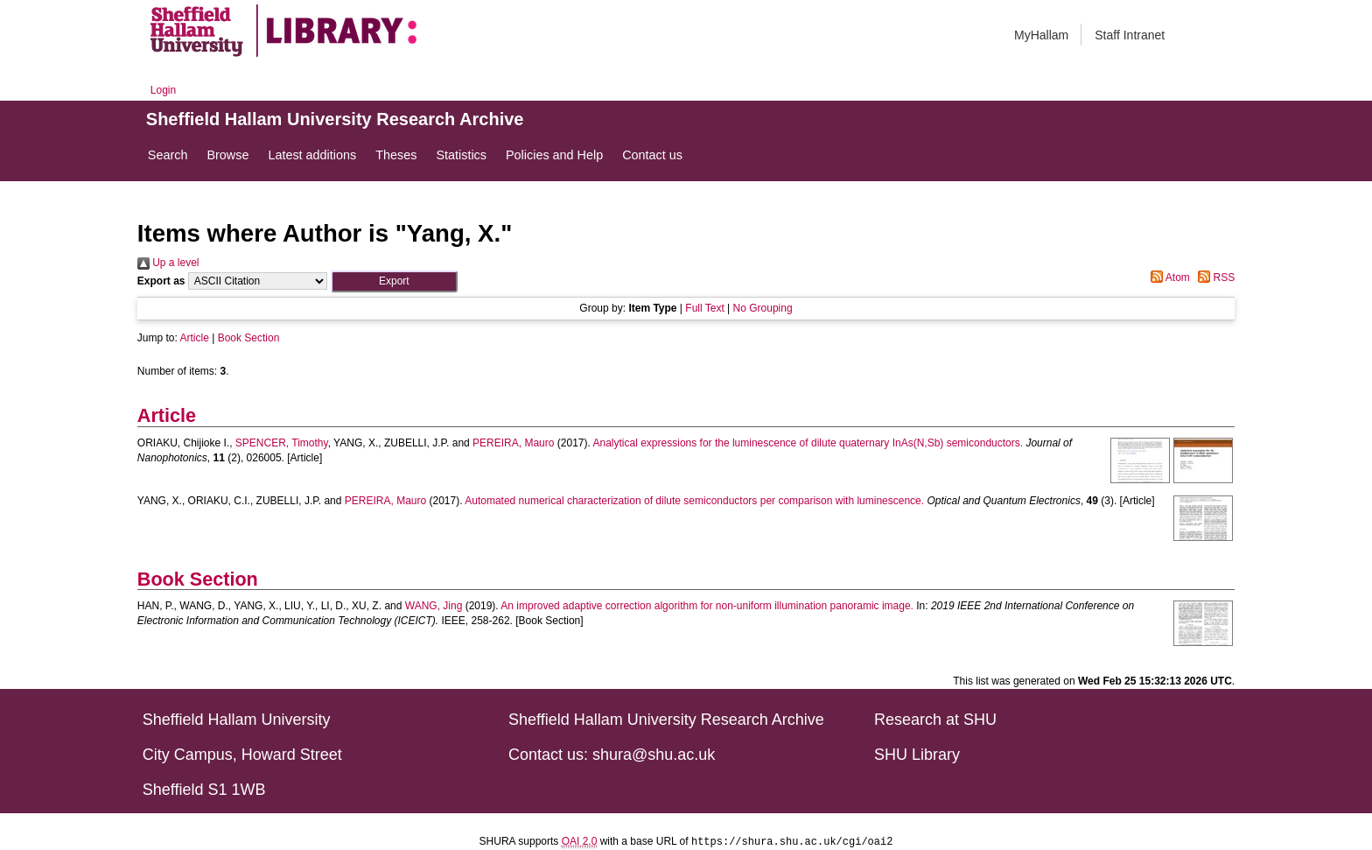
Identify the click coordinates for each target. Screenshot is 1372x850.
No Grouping (763, 308)
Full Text (704, 308)
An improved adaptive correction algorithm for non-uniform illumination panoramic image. (707, 606)
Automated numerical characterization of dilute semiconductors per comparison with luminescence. (694, 501)
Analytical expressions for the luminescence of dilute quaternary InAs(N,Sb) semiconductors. (808, 443)
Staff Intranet (1130, 35)
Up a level (168, 262)
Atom (1167, 277)
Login (163, 90)
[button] (394, 281)
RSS (1214, 277)
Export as (161, 281)
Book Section (249, 338)
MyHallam (1041, 35)
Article (194, 338)
